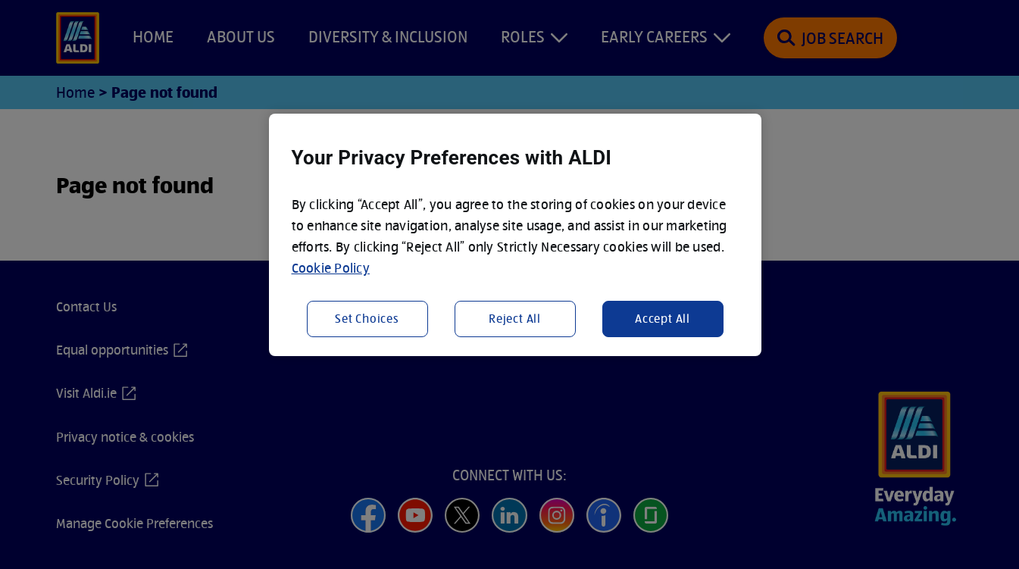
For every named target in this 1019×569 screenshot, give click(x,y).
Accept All (662, 318)
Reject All (515, 318)
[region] (515, 235)
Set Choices (367, 318)
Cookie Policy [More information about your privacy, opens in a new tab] (331, 268)
